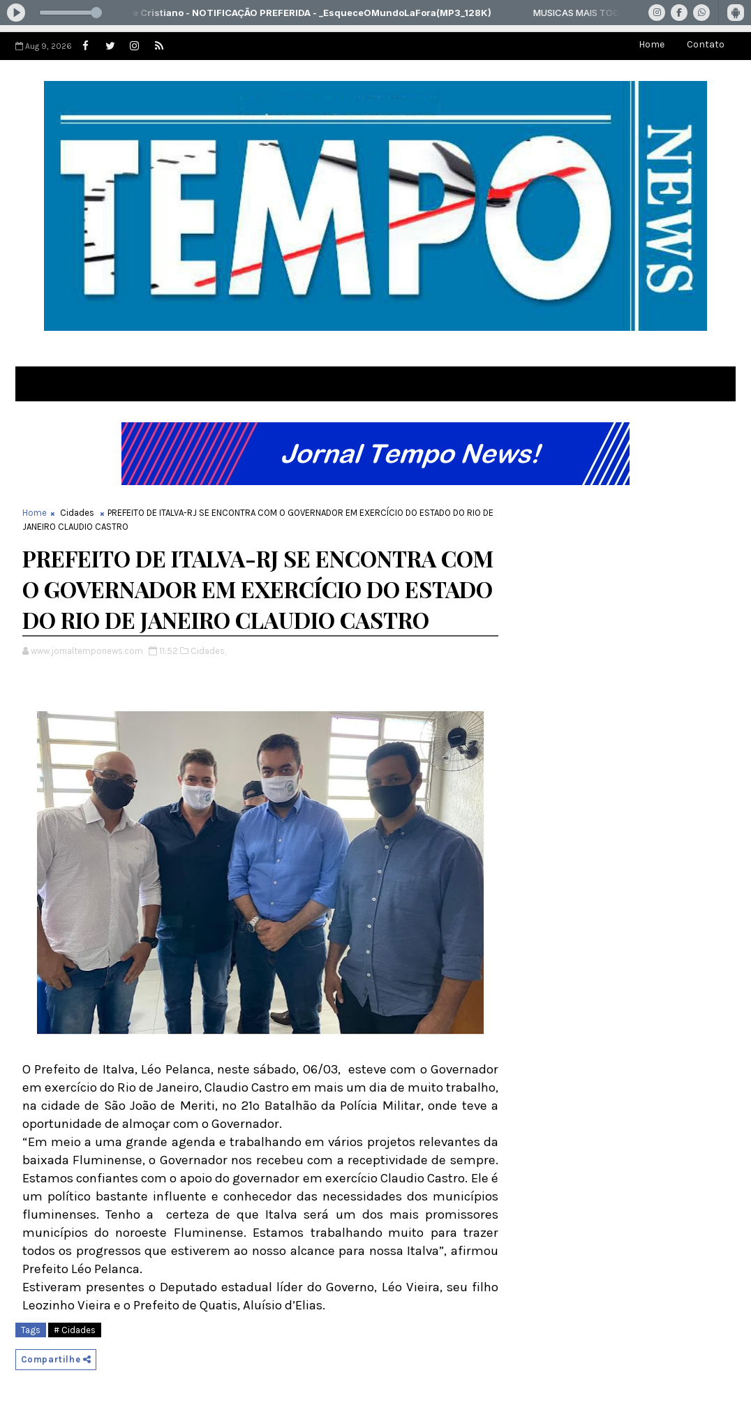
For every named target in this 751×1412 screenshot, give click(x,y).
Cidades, (208, 651)
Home (651, 44)
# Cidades (75, 1330)
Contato (705, 44)
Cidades (77, 512)
